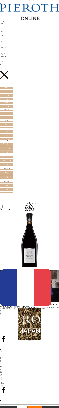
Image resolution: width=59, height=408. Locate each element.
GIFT (0, 64)
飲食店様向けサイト (2, 385)
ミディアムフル (7, 106)
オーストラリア (7, 139)
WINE (0, 22)
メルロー (6, 144)
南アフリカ (1, 372)
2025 (7, 185)
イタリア (1, 363)
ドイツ (7, 131)
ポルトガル (1, 371)
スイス (7, 177)
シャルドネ (6, 147)
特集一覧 (1, 378)
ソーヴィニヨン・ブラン (7, 148)
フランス (6, 172)
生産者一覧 (1, 360)
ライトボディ (6, 102)
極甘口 (7, 118)
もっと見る (7, 140)
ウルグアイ (1, 365)
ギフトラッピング (1, 377)
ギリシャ (1, 375)
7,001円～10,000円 (6, 124)
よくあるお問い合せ (2, 383)
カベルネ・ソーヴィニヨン (6, 143)
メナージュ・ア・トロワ (7, 165)
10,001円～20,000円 (6, 125)
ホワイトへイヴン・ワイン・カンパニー (6, 160)
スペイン (6, 176)
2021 (7, 189)
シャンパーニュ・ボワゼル (6, 164)
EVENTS (1, 65)
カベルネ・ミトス (6, 151)
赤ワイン (6, 87)
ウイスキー (6, 96)
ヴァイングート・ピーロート (6, 156)
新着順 (1, 209)
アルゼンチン (6, 135)
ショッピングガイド (2, 382)
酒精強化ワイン (7, 95)
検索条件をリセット (22, 406)
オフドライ (6, 113)
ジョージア (1, 374)
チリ (6, 169)
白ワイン (1, 354)
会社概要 (1, 379)
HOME (0, 66)
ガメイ (7, 152)
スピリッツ (1, 358)
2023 (7, 184)
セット (7, 99)
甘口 (6, 117)
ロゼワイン (6, 91)
